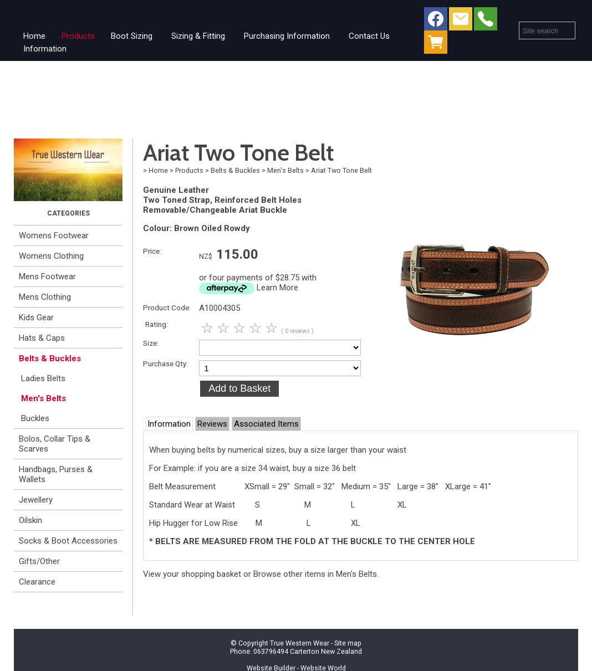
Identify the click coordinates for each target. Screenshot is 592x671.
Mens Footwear (47, 276)
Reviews (212, 424)
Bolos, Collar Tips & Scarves (54, 444)
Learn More (277, 288)
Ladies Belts (43, 378)
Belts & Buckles (50, 358)
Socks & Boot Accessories (68, 541)
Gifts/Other (39, 561)
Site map (347, 643)
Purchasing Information (287, 36)
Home (34, 36)
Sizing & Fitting (198, 36)
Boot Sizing (131, 36)
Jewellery (36, 500)
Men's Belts (43, 398)
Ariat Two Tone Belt (341, 170)
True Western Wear (299, 643)
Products (78, 36)
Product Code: (167, 307)
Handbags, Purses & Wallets (56, 474)
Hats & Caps (42, 338)
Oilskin (30, 520)
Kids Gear (36, 317)
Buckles (35, 418)
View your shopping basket (192, 574)
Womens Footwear (54, 235)
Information (45, 49)
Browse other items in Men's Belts (315, 574)
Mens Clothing (45, 297)
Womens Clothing (51, 256)
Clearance (37, 582)
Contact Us (369, 36)
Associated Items (266, 424)
